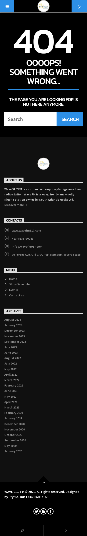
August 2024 (12, 320)
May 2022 (10, 369)
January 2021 (13, 418)
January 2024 (13, 325)
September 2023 (15, 342)
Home (13, 279)
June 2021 (11, 391)
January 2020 (13, 451)
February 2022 (13, 385)
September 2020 (15, 440)
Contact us (16, 295)
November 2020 (14, 429)
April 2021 (10, 402)
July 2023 (10, 347)
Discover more (15, 205)
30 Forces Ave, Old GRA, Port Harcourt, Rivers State (46, 255)
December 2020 (14, 424)
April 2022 (10, 374)
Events (13, 290)
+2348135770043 (22, 238)
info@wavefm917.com (27, 247)
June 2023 (11, 353)
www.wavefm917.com (26, 230)
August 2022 (12, 358)
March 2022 (11, 380)
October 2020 (13, 435)
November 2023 (14, 336)
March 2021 (11, 407)
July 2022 (10, 363)
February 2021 (13, 413)
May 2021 (10, 396)
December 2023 (14, 331)
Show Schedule (19, 284)
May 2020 (10, 446)
